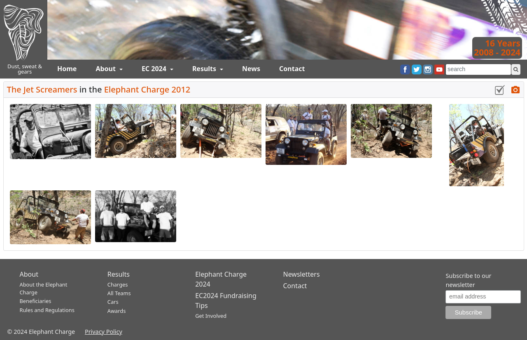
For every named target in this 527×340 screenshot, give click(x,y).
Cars (113, 301)
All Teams (119, 293)
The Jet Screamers (42, 89)
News (251, 68)
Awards (116, 311)
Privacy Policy (103, 331)
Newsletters (301, 274)
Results (205, 68)
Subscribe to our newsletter (468, 280)
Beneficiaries (35, 301)
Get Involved (210, 315)
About (106, 68)
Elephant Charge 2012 (147, 89)
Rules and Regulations (47, 310)
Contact (292, 68)
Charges (117, 284)
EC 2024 (155, 68)
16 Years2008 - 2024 (497, 47)
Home (67, 68)
